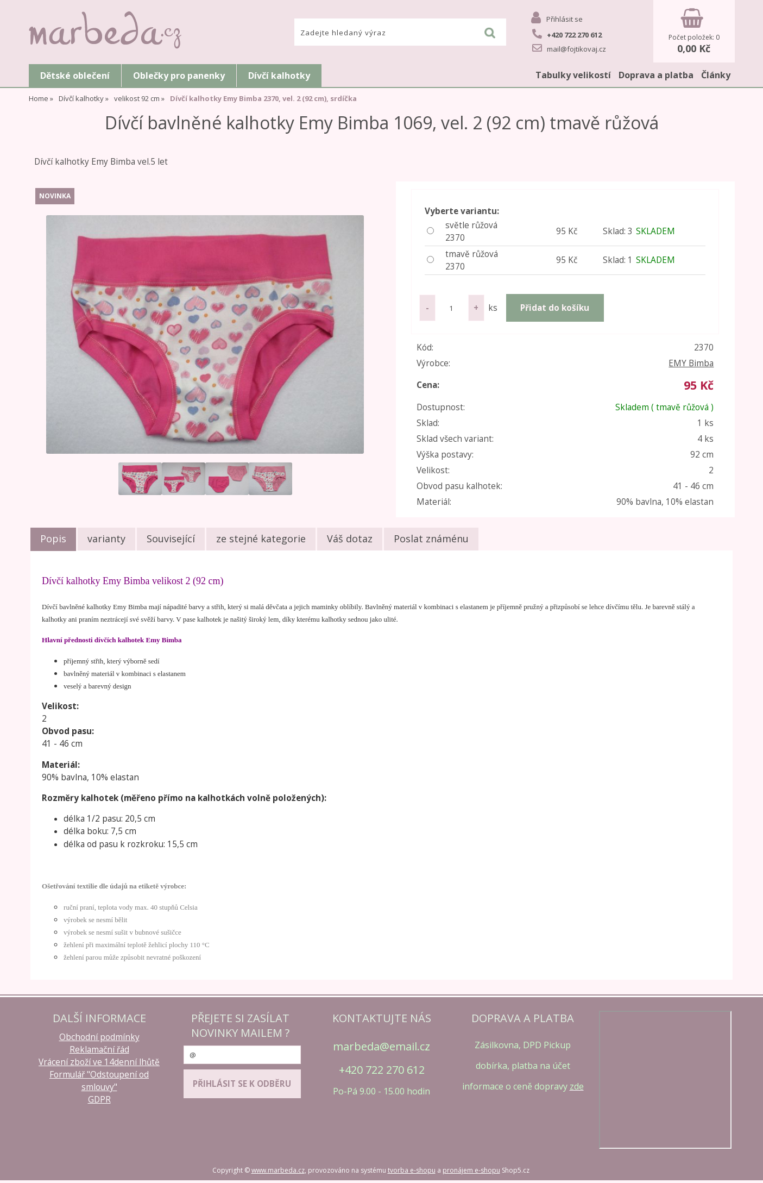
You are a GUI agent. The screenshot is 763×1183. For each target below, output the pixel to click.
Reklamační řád (99, 1049)
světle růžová (490, 232)
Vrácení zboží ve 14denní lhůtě (99, 1062)
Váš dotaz (350, 538)
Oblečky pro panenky (179, 76)
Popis (53, 538)
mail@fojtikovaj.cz (569, 48)
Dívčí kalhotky (279, 76)
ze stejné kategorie (261, 538)
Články (715, 75)
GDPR (99, 1099)
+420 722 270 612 (567, 34)
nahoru (746, 1166)
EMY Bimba (691, 363)
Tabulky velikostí (573, 75)
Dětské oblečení (75, 76)
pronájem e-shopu (471, 1170)
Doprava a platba (656, 75)
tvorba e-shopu (412, 1170)
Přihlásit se (564, 19)
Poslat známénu (431, 538)
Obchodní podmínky (99, 1037)
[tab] (53, 539)
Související (171, 538)
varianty (106, 538)
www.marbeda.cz (278, 1170)
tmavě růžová (490, 260)
